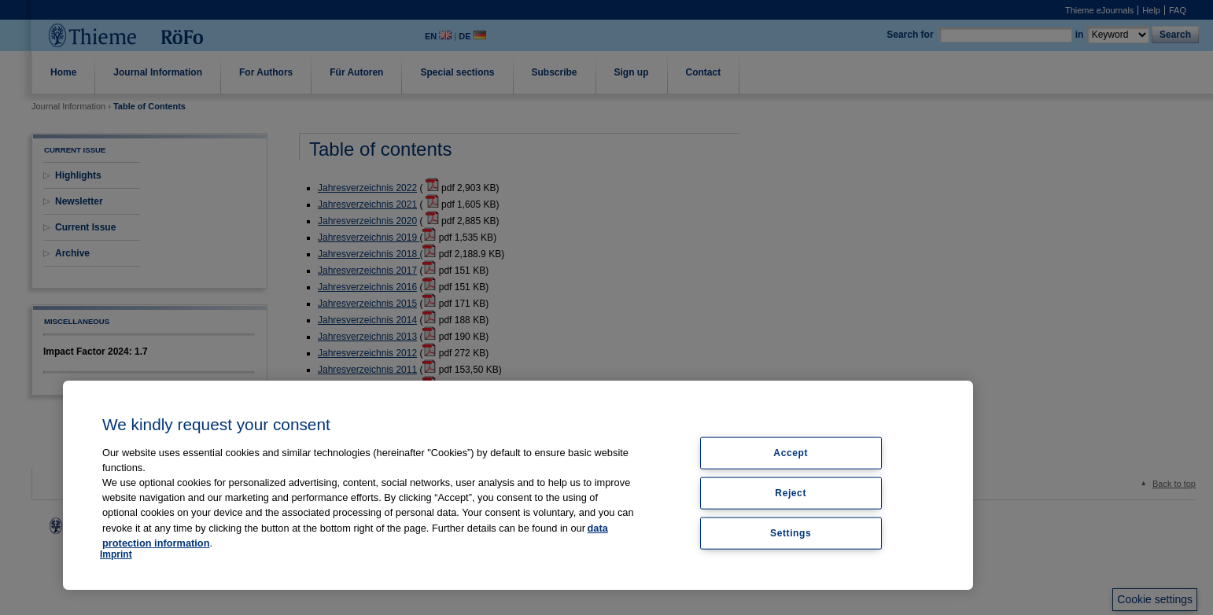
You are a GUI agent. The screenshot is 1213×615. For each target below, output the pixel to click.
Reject (790, 492)
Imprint (116, 554)
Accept (790, 452)
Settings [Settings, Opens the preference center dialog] (790, 532)
